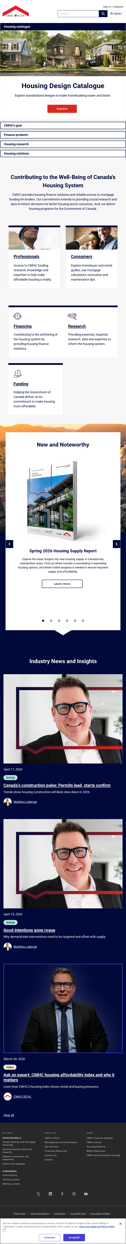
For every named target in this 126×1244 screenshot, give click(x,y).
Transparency (60, 1213)
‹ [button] (9, 543)
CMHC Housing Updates (100, 1138)
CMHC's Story (52, 1138)
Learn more (68, 585)
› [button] (116, 543)
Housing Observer (96, 1147)
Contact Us (51, 1155)
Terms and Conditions (39, 1213)
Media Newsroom (96, 1151)
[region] (63, 1231)
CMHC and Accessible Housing (103, 1155)
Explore (62, 108)
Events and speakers (14, 1164)
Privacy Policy (20, 1213)
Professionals (12, 1138)
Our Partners (51, 1147)
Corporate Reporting (56, 1151)
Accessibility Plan (78, 1213)
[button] (103, 13)
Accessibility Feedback (100, 1213)
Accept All (74, 1237)
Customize (49, 1237)
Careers (49, 1159)
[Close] (120, 1224)
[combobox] (78, 13)
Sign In (107, 6)
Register (118, 6)
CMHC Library (94, 1142)
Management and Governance (61, 1142)
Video (10, 1067)
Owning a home (11, 1179)
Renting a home (11, 1184)
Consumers (10, 1171)
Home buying (10, 1175)
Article (10, 777)
